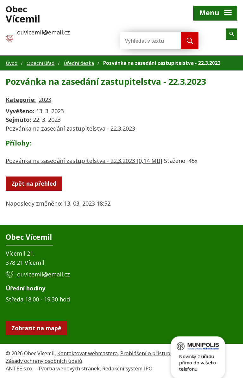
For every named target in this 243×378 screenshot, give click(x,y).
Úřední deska (79, 63)
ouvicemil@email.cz (43, 274)
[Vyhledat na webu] (145, 40)
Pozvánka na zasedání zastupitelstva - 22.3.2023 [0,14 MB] (84, 160)
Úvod (11, 63)
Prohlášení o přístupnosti (151, 353)
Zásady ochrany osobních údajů (44, 360)
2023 (45, 99)
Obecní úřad (40, 63)
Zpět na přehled (33, 183)
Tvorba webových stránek (69, 368)
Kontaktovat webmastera (87, 353)
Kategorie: (21, 99)
